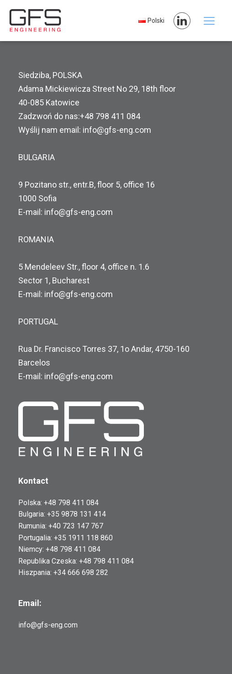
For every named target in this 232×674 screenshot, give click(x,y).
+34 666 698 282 (80, 572)
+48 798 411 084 (71, 502)
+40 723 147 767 (75, 526)
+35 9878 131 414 (76, 514)
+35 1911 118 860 (83, 537)
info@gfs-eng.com (48, 625)
